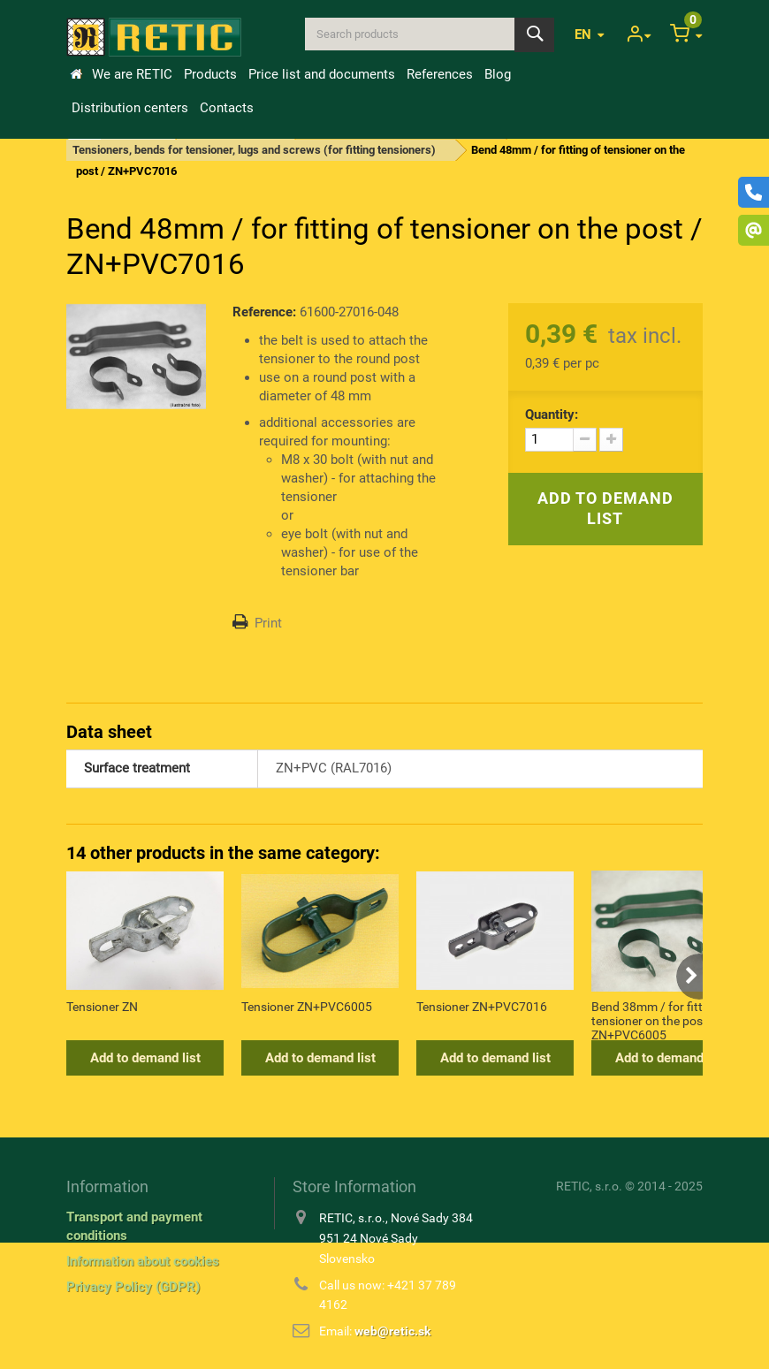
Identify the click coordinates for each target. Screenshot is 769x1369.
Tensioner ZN (102, 1007)
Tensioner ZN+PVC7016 (481, 1007)
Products (210, 74)
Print (268, 623)
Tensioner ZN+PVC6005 (306, 1007)
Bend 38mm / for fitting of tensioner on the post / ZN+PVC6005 (662, 1020)
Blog (497, 74)
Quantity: (551, 414)
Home (76, 74)
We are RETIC (132, 74)
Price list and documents (321, 74)
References (440, 74)
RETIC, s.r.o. (589, 1186)
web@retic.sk (392, 1331)
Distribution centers (130, 108)
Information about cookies (142, 1261)
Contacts (227, 108)
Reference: (264, 312)
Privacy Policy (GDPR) (133, 1287)
